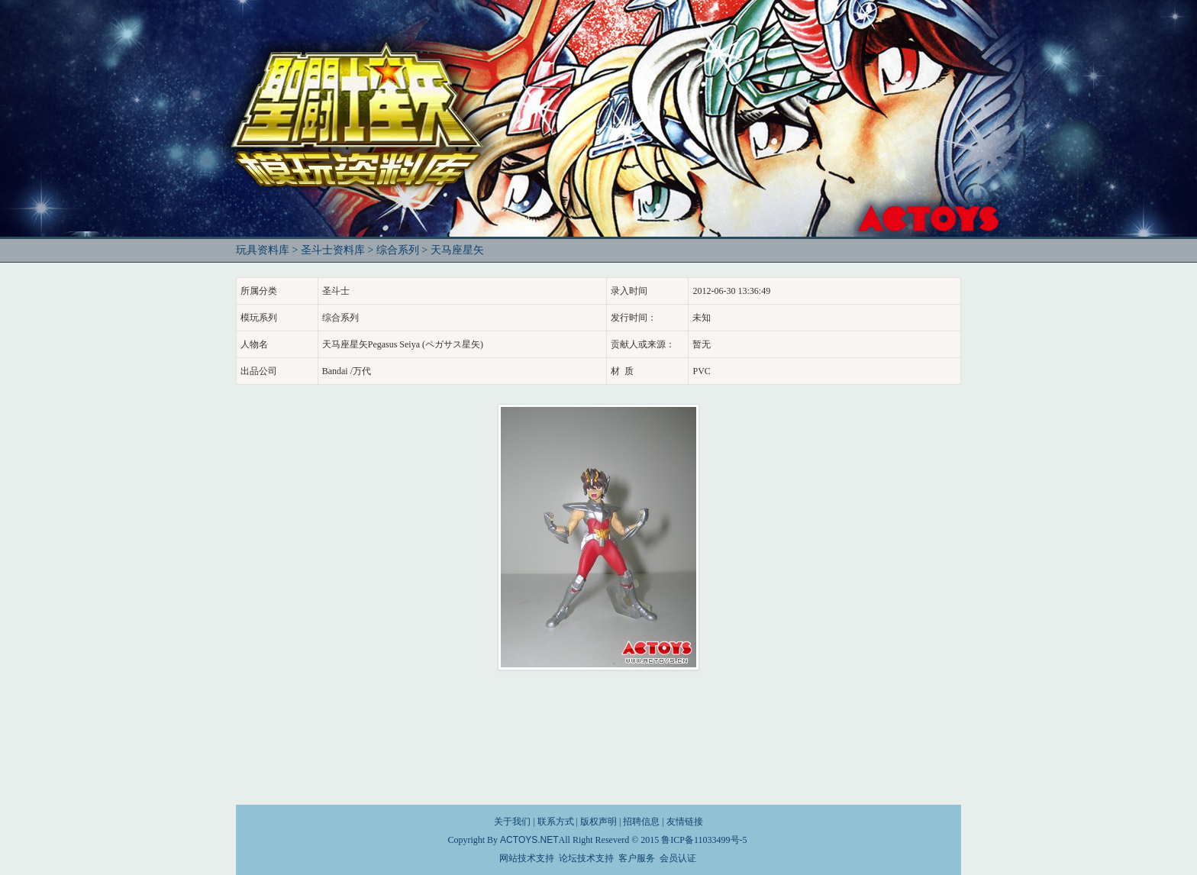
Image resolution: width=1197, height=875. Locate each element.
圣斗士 (336, 291)
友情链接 (684, 821)
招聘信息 (641, 821)
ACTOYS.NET (529, 840)
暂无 (701, 344)
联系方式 (555, 821)
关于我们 (512, 821)
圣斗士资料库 (333, 250)
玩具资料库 (262, 250)
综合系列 (397, 250)
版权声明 (598, 821)
